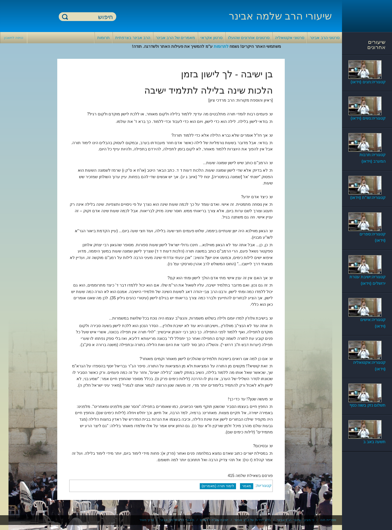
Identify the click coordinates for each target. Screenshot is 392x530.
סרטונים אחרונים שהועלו (249, 38)
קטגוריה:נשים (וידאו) (368, 118)
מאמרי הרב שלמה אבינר (177, 520)
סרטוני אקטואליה (289, 38)
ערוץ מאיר (147, 520)
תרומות (103, 38)
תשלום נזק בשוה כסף (368, 405)
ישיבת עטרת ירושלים (214, 520)
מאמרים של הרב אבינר (175, 38)
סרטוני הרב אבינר (325, 38)
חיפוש (65, 16)
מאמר (246, 486)
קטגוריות (264, 486)
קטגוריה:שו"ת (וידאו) (368, 197)
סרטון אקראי (211, 38)
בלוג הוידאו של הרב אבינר (252, 520)
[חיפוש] (90, 17)
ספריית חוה (328, 520)
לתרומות (221, 46)
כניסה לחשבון (13, 38)
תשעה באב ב (374, 442)
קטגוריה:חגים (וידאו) (368, 82)
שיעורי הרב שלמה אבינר (280, 16)
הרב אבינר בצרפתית (132, 38)
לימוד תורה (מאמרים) (218, 486)
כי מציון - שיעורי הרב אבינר (295, 520)
